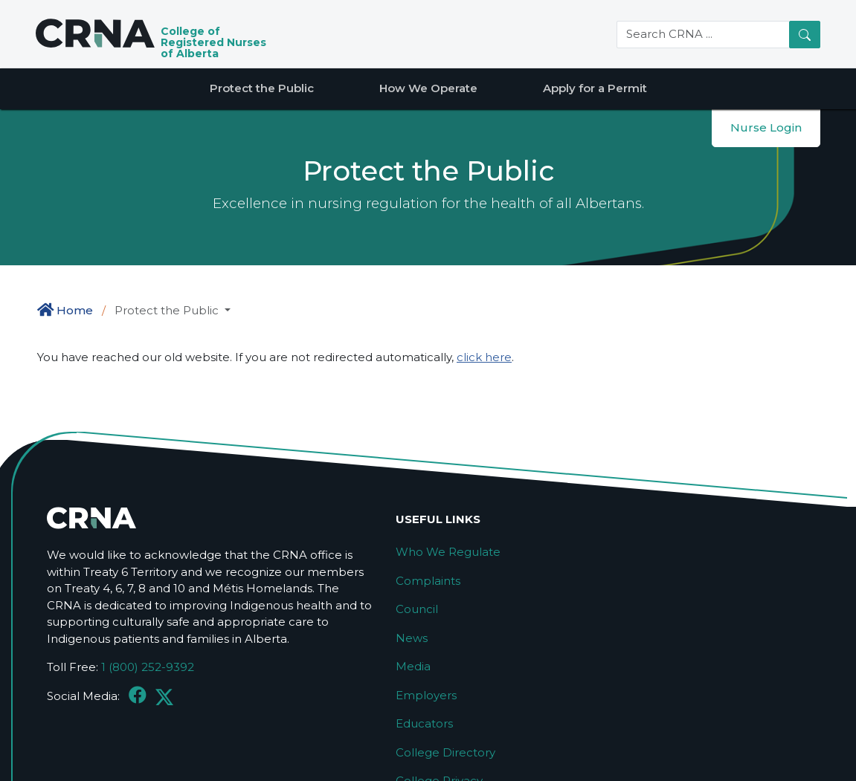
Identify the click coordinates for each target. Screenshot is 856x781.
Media (413, 666)
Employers (426, 695)
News (412, 638)
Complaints (428, 581)
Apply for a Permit (595, 88)
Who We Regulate (448, 552)
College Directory (445, 752)
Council (417, 609)
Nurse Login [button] (766, 127)
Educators (424, 723)
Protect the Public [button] (168, 310)
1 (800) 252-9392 (147, 667)
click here (484, 357)
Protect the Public (262, 88)
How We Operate (428, 88)
